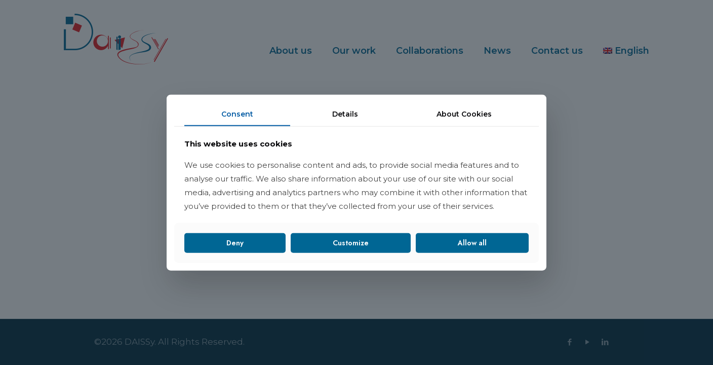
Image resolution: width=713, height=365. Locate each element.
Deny (235, 243)
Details (345, 114)
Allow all (472, 243)
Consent (237, 114)
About (464, 114)
